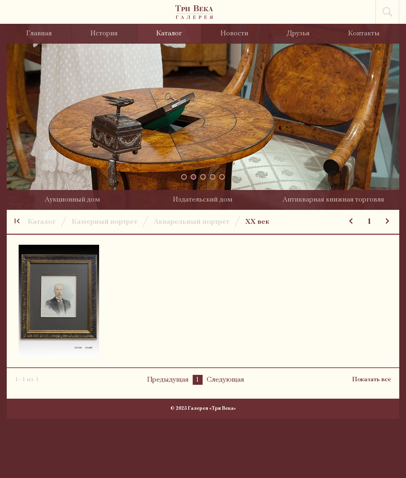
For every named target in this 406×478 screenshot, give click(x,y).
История (104, 33)
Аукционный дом (72, 199)
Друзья (298, 33)
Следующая (225, 380)
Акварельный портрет (191, 222)
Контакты (363, 33)
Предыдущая (168, 380)
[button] (184, 177)
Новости (234, 33)
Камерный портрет (104, 222)
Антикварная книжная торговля (333, 199)
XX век (257, 222)
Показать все (371, 379)
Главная (39, 33)
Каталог (169, 33)
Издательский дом (202, 199)
